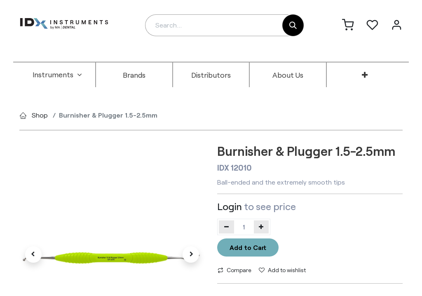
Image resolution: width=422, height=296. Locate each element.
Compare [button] (234, 269)
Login (229, 206)
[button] (33, 254)
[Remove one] (226, 227)
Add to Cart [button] (248, 247)
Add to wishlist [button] (282, 269)
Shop (40, 115)
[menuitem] (57, 75)
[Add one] (261, 227)
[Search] (293, 25)
